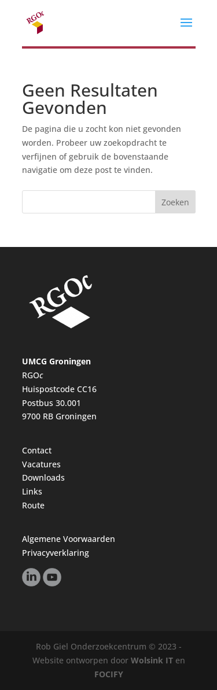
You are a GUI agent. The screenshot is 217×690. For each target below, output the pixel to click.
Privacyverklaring (55, 552)
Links (32, 491)
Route (33, 505)
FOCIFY (108, 674)
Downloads (43, 477)
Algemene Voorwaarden (68, 538)
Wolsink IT (152, 660)
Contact (37, 450)
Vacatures (41, 464)
